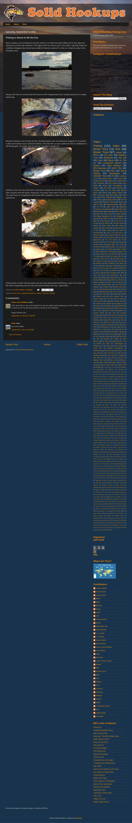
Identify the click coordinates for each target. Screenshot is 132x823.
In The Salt (117, 433)
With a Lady (98, 204)
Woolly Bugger (98, 515)
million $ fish (122, 365)
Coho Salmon (110, 237)
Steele (119, 152)
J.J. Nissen (100, 637)
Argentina (107, 308)
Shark (108, 343)
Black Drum (97, 379)
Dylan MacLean (102, 626)
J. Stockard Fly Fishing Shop (104, 763)
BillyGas (99, 605)
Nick (97, 668)
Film (102, 409)
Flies (113, 171)
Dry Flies (121, 277)
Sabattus (98, 480)
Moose (103, 334)
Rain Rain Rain (104, 294)
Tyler (97, 685)
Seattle (99, 343)
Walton (106, 508)
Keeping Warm (106, 284)
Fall (115, 407)
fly (114, 520)
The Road (96, 358)
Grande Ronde (115, 419)
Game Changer (98, 282)
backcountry (97, 228)
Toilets (117, 504)
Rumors (112, 478)
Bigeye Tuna (121, 197)
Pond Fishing (121, 261)
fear (120, 362)
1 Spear (106, 367)
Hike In (110, 282)
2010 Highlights (121, 367)
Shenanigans (118, 343)
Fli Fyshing (97, 256)
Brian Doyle (120, 381)
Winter (104, 193)
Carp (95, 275)
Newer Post (12, 344)
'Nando (98, 699)
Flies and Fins (98, 745)
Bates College (109, 218)
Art (101, 374)
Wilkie (122, 511)
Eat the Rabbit (98, 280)
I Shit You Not (105, 259)
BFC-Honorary (99, 168)
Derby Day (113, 398)
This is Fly (97, 796)
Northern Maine (98, 461)
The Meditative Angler (109, 499)
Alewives (120, 369)
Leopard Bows (97, 440)
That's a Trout (111, 494)
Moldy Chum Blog (100, 778)
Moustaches (113, 452)
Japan (122, 435)
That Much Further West (102, 793)
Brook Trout (16, 293)
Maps (116, 445)
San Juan (107, 480)
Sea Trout (123, 341)
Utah (125, 506)
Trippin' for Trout (99, 799)
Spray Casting (100, 490)
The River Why (99, 501)
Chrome (96, 318)
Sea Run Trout (100, 482)
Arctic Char (120, 372)
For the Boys (111, 322)
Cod (112, 318)
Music (105, 185)
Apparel (98, 249)
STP (125, 478)
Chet (97, 616)
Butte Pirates (97, 386)
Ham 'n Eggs (103, 423)
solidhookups (101, 713)
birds (104, 518)
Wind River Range (99, 513)
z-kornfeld (99, 716)
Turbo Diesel (117, 506)
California (99, 388)
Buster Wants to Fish (101, 739)
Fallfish (122, 407)
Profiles (116, 339)
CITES (106, 386)
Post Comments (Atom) (24, 350)
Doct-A (98, 623)
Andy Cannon (101, 592)
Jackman (115, 435)
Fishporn (121, 412)
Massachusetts (108, 289)
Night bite (121, 334)
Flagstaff (111, 414)
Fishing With (119, 320)
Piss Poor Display (109, 242)
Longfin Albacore (98, 442)
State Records (109, 350)
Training (124, 504)
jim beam (106, 522)
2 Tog (112, 367)
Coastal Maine (98, 237)
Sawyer (98, 682)
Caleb (98, 612)
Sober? (96, 188)
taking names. (107, 178)
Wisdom (121, 513)
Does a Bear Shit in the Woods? (107, 254)
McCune (123, 445)
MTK (94, 445)
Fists (103, 414)
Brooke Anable (98, 313)
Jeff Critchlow (101, 644)
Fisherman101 (101, 630)
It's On (99, 207)
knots (113, 522)
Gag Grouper (120, 416)
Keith (13, 323)
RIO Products (97, 473)
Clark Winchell (101, 619)
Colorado (100, 183)
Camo (106, 388)
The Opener (122, 499)
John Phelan (100, 651)
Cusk (100, 395)
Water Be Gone (116, 508)
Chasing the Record (105, 390)
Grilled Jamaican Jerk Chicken (109, 421)
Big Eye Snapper (108, 376)
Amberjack (96, 372)
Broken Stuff (109, 383)
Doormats (109, 402)
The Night (120, 299)
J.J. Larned (100, 633)
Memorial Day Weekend (116, 449)
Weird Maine (106, 226)
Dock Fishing (122, 398)
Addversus (97, 727)
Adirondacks (100, 369)
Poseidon (119, 216)
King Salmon (105, 223)
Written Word (119, 515)
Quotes (96, 165)
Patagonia (121, 464)
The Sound (110, 501)
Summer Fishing (48, 293)
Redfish (98, 263)
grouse (119, 520)
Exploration (106, 407)
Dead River (117, 395)
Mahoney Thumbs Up (105, 445)
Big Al (98, 602)
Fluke (119, 414)
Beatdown (120, 218)
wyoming (96, 218)
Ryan (98, 675)
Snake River (110, 487)
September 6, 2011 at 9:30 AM (22, 330)
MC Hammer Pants (100, 261)
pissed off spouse (98, 527)
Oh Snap (108, 155)
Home (7, 24)
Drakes (116, 402)
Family (95, 409)
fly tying (107, 228)
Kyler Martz (96, 438)
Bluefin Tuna (99, 171)
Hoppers (96, 428)
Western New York (99, 360)
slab (117, 527)
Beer (95, 221)
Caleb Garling (122, 386)
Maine (39, 293)
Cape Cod (108, 214)
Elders (107, 405)
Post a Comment (15, 334)
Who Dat (115, 511)
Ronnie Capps (105, 475)
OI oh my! (115, 292)
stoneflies (123, 527)
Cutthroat (108, 395)
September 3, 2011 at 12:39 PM (23, 316)
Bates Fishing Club (100, 733)
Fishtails (95, 414)
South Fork (97, 348)
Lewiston (108, 440)
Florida (99, 200)
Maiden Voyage (118, 332)
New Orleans (117, 456)
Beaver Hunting (108, 251)
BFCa (96, 155)
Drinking (112, 277)
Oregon (107, 336)
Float (105, 256)
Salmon (121, 263)
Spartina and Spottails (101, 787)
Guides (95, 223)
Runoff (119, 478)
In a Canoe (103, 329)
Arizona (95, 374)
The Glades (106, 497)
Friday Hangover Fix (104, 216)
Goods (117, 325)
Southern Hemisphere (115, 348)
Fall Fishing (113, 183)
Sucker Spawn (98, 299)
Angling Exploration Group (103, 730)
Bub (116, 383)
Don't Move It (99, 402)
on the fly (102, 270)
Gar (120, 322)
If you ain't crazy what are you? (113, 431)
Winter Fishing (104, 362)
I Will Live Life (98, 757)
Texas (97, 492)
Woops (109, 515)
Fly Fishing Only (99, 751)
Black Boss (120, 376)
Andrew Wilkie (101, 588)
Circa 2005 (123, 390)
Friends (111, 416)
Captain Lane (122, 251)
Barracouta (96, 376)
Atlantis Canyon (118, 308)
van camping (99, 530)
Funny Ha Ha (119, 221)
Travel (121, 244)
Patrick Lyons (101, 671)
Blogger (79, 818)
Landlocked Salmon (28, 293)
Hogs (118, 327)
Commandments (110, 393)
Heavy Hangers (106, 426)
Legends (96, 287)
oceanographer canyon (117, 525)
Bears (98, 251)
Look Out (109, 442)
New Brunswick (115, 454)
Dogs (122, 254)
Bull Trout (112, 313)
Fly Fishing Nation (100, 748)
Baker (98, 598)
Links (100, 160)
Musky (118, 289)
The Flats (121, 494)
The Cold (110, 355)
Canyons (96, 190)
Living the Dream (118, 440)
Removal (115, 473)
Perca (101, 466)
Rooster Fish (117, 475)
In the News (114, 329)
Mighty (95, 334)
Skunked (96, 244)
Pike (98, 339)
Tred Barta (108, 506)
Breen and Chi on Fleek (107, 381)
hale (125, 520)
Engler (115, 405)
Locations (106, 287)
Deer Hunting (103, 398)
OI (113, 176)
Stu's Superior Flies (116, 296)
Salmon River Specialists (102, 784)
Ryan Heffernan (109, 263)
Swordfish (99, 211)
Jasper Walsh (101, 640)
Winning (119, 188)
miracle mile (120, 522)
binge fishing (113, 266)
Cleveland (99, 393)
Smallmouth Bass (109, 244)
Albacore (111, 369)
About (16, 24)
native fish (96, 525)
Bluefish (115, 379)
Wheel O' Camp (105, 511)
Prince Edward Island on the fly (105, 471)
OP (119, 461)
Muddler (121, 452)
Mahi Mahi (114, 195)
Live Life (121, 237)
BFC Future (119, 211)
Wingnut (99, 695)
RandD (115, 294)
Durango (123, 402)
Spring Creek (101, 296)
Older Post (82, 344)
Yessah (109, 211)
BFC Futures (97, 310)
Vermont (121, 358)
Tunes (95, 266)
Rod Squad (105, 341)
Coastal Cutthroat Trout (116, 235)
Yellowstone (96, 518)
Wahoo (95, 226)
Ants (112, 372)
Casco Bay (115, 388)
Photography (117, 185)
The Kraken (96, 499)
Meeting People (98, 449)
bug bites (123, 266)
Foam (104, 416)
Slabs (102, 487)
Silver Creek (120, 485)
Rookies (123, 294)
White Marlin (119, 226)
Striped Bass (121, 181)
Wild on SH (113, 360)
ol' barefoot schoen (103, 706)
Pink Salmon (110, 466)
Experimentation (112, 204)
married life (109, 303)
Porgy (124, 468)
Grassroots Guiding (100, 754)
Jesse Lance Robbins (20, 302)
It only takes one (105, 435)
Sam (97, 678)
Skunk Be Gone (120, 209)
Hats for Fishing (114, 423)
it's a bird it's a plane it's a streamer (107, 268)
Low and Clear (119, 442)
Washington (114, 173)
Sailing (114, 341)
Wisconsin (112, 513)
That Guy (105, 492)
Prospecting (120, 471)
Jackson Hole (98, 332)
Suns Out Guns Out (111, 353)
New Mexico (106, 456)
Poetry (112, 261)
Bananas (123, 270)
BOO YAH (117, 168)
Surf (122, 353)
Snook (108, 346)
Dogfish (124, 400)
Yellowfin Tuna (100, 176)
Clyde (105, 318)
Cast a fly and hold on (115, 233)
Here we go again (119, 426)
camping (101, 520)
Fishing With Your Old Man (115, 280)
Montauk (104, 452)
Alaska (124, 247)
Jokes (95, 284)
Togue (101, 504)
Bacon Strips (109, 310)
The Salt (122, 158)
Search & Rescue (113, 482)
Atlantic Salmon (121, 249)
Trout (106, 358)
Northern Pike (98, 181)
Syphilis (117, 490)
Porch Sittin (116, 468)
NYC (104, 454)
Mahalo (108, 332)
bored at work (113, 518)
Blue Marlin (119, 230)
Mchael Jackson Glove (103, 447)
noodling (104, 525)
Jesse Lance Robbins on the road (105, 769)
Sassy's (114, 480)
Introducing (120, 282)
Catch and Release (117, 315)
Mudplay (96, 454)
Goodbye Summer (106, 325)
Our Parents (112, 464)
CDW (122, 273)
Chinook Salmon (99, 235)
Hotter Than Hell (106, 428)
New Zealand (106, 197)
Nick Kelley (105, 292)
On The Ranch (111, 240)
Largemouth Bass (109, 438)
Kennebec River (118, 259)
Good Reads (104, 419)
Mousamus (97, 240)
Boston (98, 273)
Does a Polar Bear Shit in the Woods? (107, 400)
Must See (111, 334)
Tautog (124, 490)
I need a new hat (119, 428)
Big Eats (96, 214)
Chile (115, 390)
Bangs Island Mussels (117, 374)
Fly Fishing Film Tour (117, 256)
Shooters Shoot (107, 485)
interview (98, 522)
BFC (106, 374)
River (97, 475)
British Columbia (98, 383)
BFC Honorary (99, 195)
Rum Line (104, 478)
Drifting (103, 277)
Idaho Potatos (97, 431)
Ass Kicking (108, 249)
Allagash (98, 308)
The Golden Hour (118, 497)
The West (107, 188)
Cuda (95, 395)
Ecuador (98, 405)
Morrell (98, 664)
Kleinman (99, 657)
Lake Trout (110, 207)
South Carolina (119, 346)
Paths (95, 466)
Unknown (99, 689)
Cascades (105, 315)
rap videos (97, 306)
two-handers (113, 270)
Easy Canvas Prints (100, 742)
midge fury (120, 303)
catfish (109, 520)
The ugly (118, 501)
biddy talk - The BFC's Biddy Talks (106, 736)
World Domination (99, 247)
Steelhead (108, 158)
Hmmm (120, 178)
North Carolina (119, 459)
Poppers (106, 339)
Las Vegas (120, 438)
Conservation (114, 275)
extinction (99, 303)
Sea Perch (123, 480)
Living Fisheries (99, 775)
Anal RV (105, 372)
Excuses (120, 318)
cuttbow (114, 362)
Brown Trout (100, 152)
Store (24, 24)
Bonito (95, 381)
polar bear (110, 527)
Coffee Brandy (120, 214)
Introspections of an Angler (103, 760)
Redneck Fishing (108, 202)
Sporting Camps (121, 487)
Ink (123, 329)
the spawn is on (113, 247)
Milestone (96, 452)
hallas (98, 702)
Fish (117, 149)
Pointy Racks (106, 468)
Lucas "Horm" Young (103, 661)
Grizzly (102, 327)
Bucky (98, 609)
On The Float (110, 190)
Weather (103, 266)
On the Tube (102, 464)
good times (116, 228)
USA (112, 358)
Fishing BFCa (107, 320)
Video (116, 145)
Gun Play (110, 327)
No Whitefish (108, 459)
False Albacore (105, 221)
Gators (95, 419)
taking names (117, 193)
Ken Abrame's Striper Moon (103, 772)
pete (97, 709)
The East (110, 299)
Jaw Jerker (97, 766)
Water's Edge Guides (101, 802)
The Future (96, 497)
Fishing (97, 145)
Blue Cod (107, 379)
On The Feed (97, 336)
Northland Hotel (110, 461)
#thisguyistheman (120, 306)
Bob (123, 379)
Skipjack (95, 487)
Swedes (109, 490)
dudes (124, 301)
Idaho (124, 204)
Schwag (121, 242)
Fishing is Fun (98, 322)
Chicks (103, 275)
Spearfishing (97, 350)
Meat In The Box (118, 447)
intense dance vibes (108, 365)
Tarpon (121, 202)
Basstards (120, 310)
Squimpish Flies (99, 790)
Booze (111, 160)
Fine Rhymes (111, 409)
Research (123, 473)
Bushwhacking (98, 233)
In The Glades (107, 433)
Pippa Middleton (121, 466)
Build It (122, 383)
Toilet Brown (109, 504)
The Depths (120, 355)
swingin (98, 367)
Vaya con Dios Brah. (100, 301)
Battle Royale (107, 230)
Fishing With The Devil (109, 412)
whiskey (107, 530)
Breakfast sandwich (110, 273)
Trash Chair (98, 506)
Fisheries (96, 320)
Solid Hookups (114, 165)
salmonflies (107, 306)
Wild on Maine (115, 301)
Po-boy (98, 468)
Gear (95, 259)
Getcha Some (111, 200)
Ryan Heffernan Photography (104, 781)
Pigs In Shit (122, 336)
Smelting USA (98, 346)
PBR (114, 336)
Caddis (113, 386)
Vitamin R (99, 508)
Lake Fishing (119, 284)
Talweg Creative (98, 355)
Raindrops (107, 473)
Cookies (121, 393)
